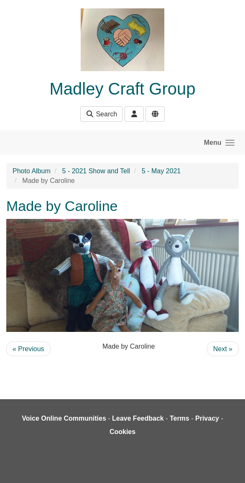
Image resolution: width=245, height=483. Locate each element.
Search (101, 114)
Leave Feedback (138, 418)
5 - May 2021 (161, 171)
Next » (222, 348)
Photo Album (32, 171)
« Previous (28, 348)
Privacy (207, 418)
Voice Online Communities (64, 418)
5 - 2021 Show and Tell (96, 171)
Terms (179, 418)
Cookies (122, 431)
